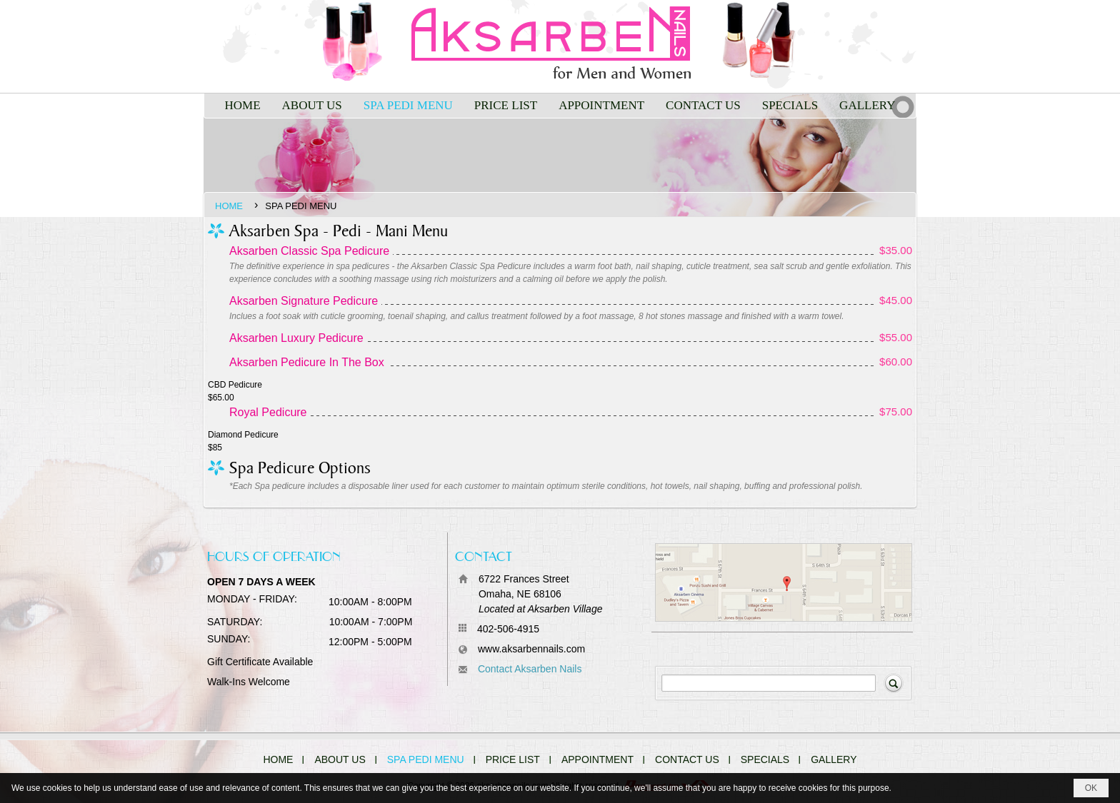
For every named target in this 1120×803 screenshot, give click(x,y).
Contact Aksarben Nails (530, 669)
